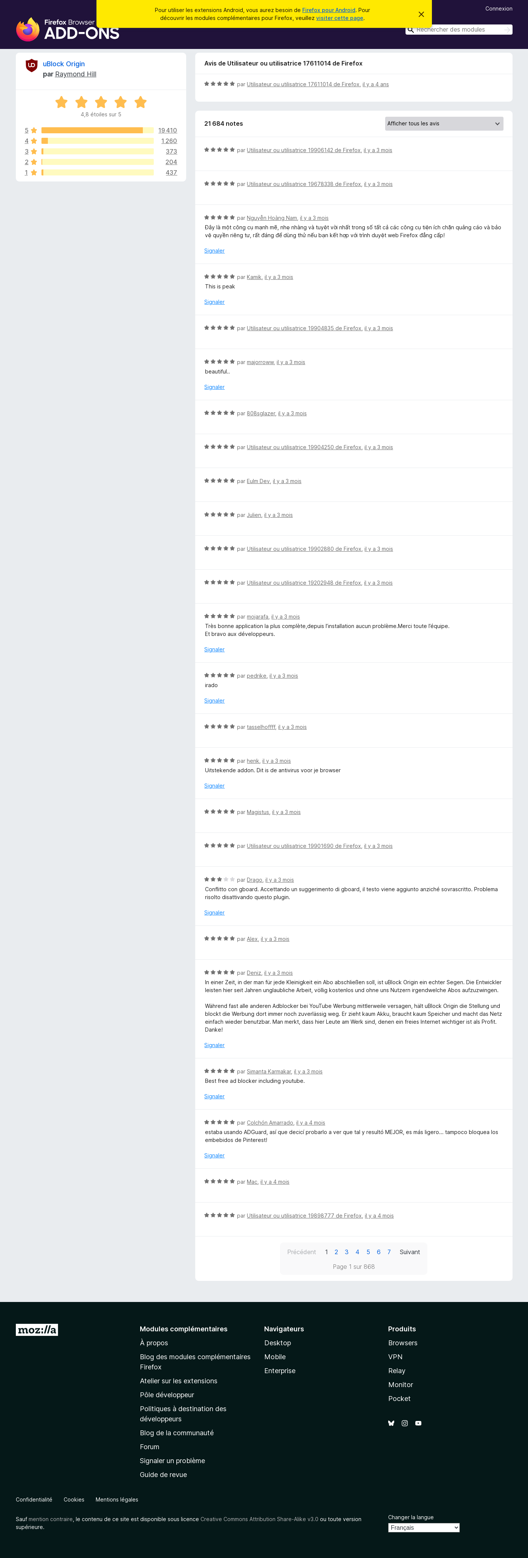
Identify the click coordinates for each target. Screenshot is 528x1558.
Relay (397, 1371)
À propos (154, 1343)
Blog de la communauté (177, 1433)
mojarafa (257, 616)
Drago (254, 880)
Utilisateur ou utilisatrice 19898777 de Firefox (304, 1215)
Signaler (214, 250)
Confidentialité (34, 1499)
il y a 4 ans (376, 84)
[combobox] (459, 29)
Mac (252, 1181)
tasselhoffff (261, 727)
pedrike (256, 675)
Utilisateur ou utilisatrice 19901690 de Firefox (304, 846)
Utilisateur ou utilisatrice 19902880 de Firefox (304, 549)
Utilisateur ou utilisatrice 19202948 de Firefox (304, 582)
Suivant (410, 1252)
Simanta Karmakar (269, 1071)
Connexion (499, 8)
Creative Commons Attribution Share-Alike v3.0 (259, 1519)
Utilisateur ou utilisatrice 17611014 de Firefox (303, 84)
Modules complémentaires (184, 1329)
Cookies (74, 1499)
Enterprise (279, 1371)
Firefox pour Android (328, 10)
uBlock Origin (64, 64)
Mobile (275, 1357)
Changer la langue (411, 1517)
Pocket (399, 1399)
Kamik (254, 277)
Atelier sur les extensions (178, 1381)
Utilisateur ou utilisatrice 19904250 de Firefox (304, 447)
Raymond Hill (75, 74)
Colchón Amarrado (270, 1122)
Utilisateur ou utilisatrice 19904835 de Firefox (304, 328)
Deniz (254, 973)
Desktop (277, 1343)
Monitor (400, 1385)
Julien (254, 515)
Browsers (403, 1343)
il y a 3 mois (378, 150)
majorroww (260, 362)
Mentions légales (117, 1499)
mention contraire (51, 1519)
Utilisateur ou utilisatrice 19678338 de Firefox (304, 184)
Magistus (258, 812)
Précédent (301, 1252)
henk (253, 761)
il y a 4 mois (310, 1122)
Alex (252, 939)
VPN (395, 1357)
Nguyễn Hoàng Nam (272, 218)
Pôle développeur (167, 1395)
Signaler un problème (172, 1461)
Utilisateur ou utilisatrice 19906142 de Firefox (304, 150)
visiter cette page (339, 18)
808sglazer (261, 413)
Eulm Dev (258, 481)
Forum (149, 1447)
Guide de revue (163, 1475)
